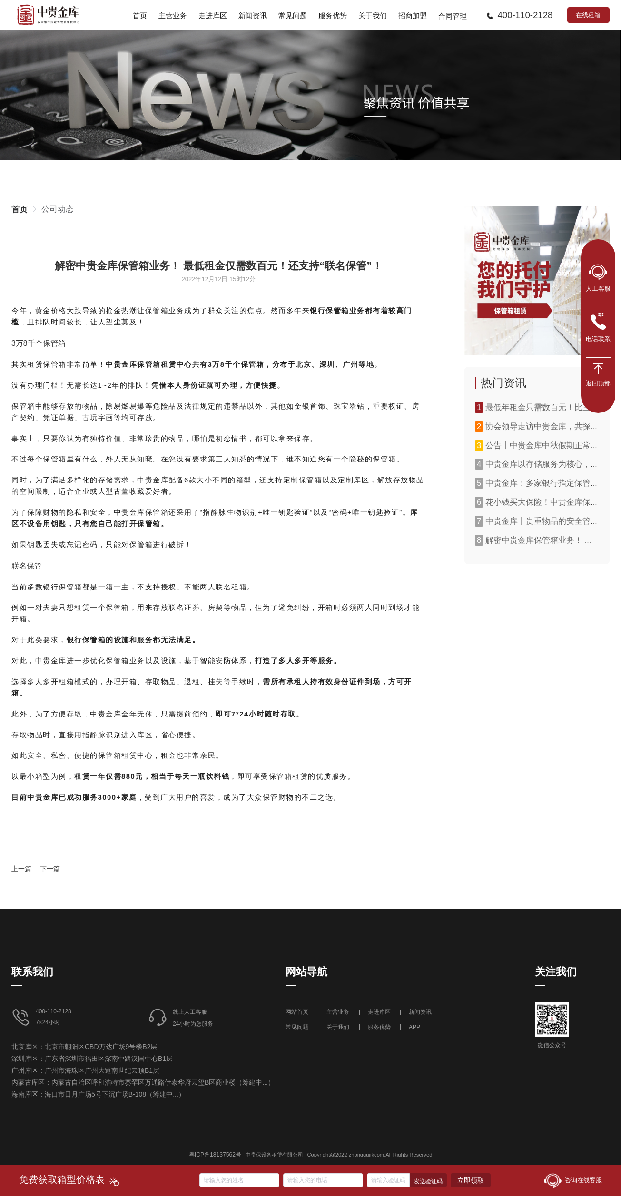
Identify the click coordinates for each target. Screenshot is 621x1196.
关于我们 (337, 1027)
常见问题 (297, 1027)
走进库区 (380, 1012)
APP (414, 1027)
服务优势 (379, 1027)
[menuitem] (140, 15)
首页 (19, 209)
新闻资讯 (420, 1012)
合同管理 (452, 16)
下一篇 (50, 868)
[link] (19, 209)
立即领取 (470, 1180)
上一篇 (21, 868)
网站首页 (298, 1012)
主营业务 (337, 1012)
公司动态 (57, 209)
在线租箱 (588, 15)
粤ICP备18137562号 (215, 1154)
